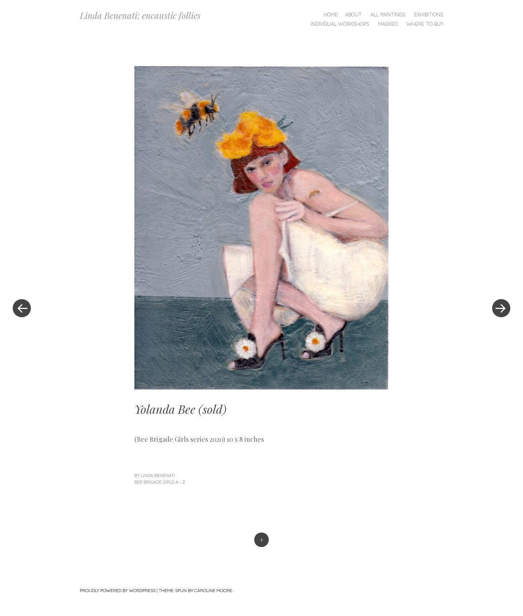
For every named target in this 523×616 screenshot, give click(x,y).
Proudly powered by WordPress (117, 590)
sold (212, 409)
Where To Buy (424, 24)
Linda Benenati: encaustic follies (140, 15)
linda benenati (158, 475)
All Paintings (387, 14)
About (353, 14)
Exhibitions (428, 14)
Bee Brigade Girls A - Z (159, 482)
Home (331, 14)
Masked (388, 24)
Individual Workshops (340, 24)
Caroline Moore (213, 590)
